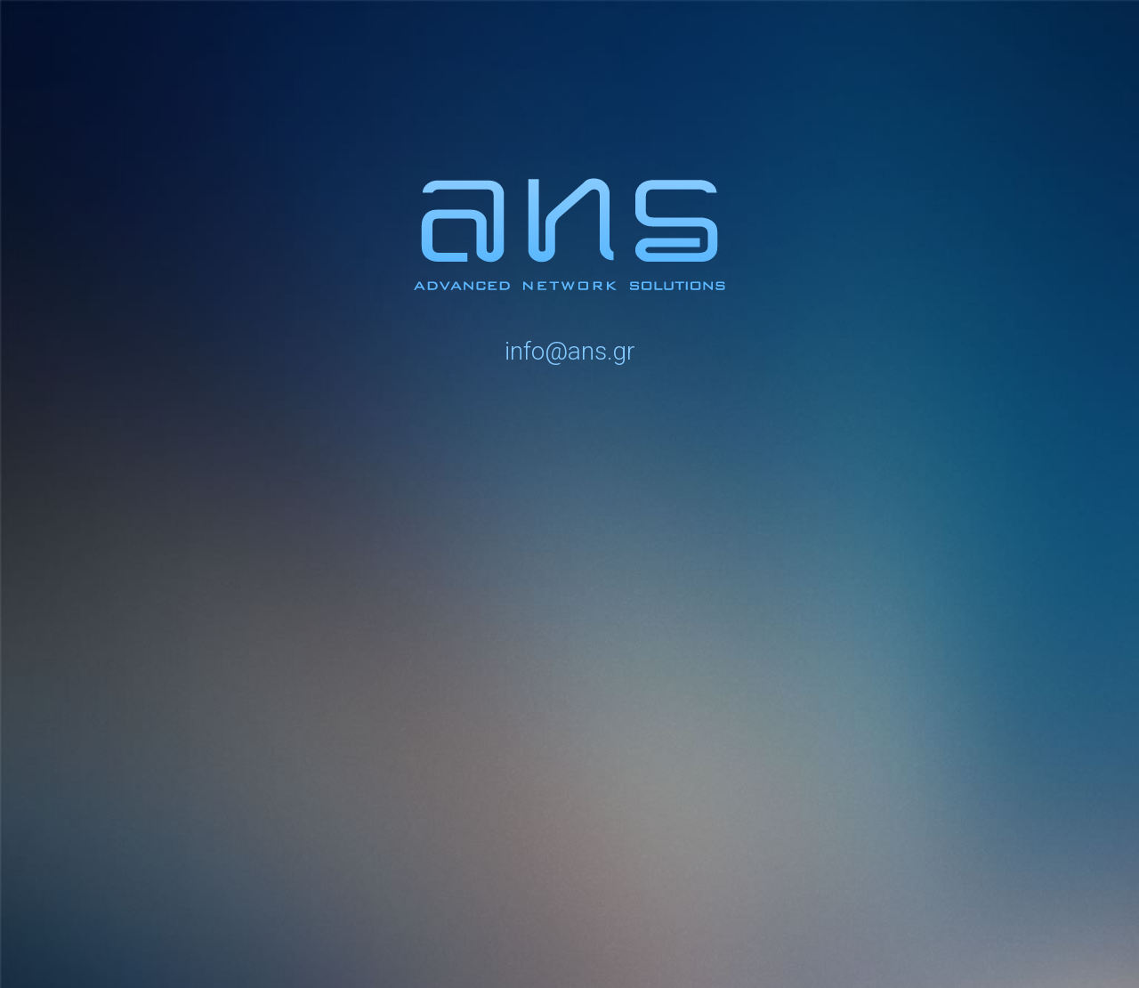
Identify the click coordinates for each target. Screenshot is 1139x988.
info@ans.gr (570, 351)
